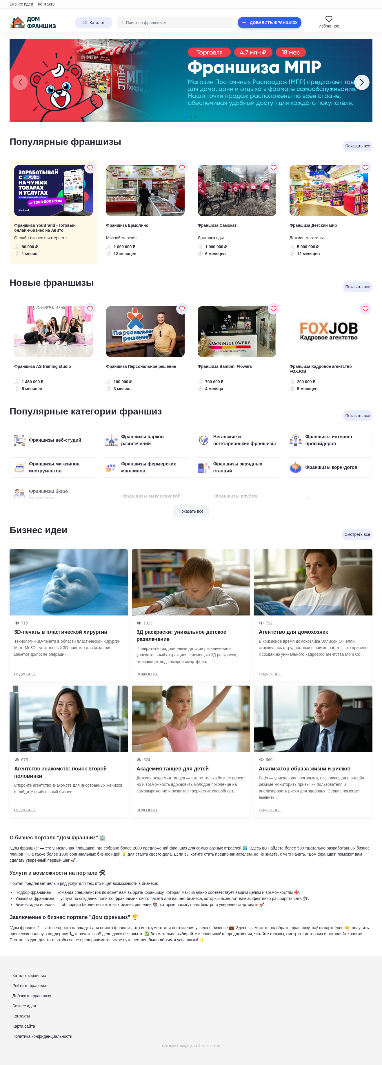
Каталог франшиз (29, 975)
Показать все (191, 511)
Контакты (46, 4)
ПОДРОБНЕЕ (25, 674)
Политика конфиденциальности (42, 1036)
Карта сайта (23, 1026)
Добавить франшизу (31, 995)
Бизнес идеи (21, 4)
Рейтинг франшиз (29, 985)
